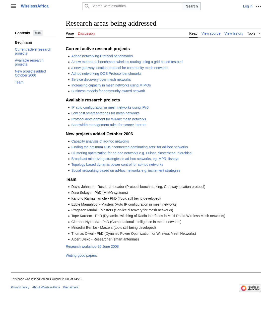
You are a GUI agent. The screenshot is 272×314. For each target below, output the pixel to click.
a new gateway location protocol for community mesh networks (119, 68)
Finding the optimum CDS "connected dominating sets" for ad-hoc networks (129, 147)
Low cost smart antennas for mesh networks (105, 113)
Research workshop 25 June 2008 (92, 246)
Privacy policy (20, 287)
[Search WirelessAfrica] (132, 6)
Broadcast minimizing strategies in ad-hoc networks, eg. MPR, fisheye (125, 159)
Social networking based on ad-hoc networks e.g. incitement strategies (125, 170)
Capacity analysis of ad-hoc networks (100, 141)
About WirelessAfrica (46, 287)
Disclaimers (70, 287)
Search (192, 6)
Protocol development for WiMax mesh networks (108, 119)
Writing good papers (81, 255)
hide (38, 33)
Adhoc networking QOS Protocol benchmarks (106, 74)
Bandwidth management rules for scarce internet (108, 125)
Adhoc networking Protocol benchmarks (102, 56)
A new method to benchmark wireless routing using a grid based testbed (127, 62)
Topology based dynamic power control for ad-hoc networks (117, 164)
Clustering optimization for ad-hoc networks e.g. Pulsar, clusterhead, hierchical (131, 153)
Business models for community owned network (108, 91)
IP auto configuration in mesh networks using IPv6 (109, 107)
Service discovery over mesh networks (101, 79)
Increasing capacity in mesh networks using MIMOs (111, 85)
